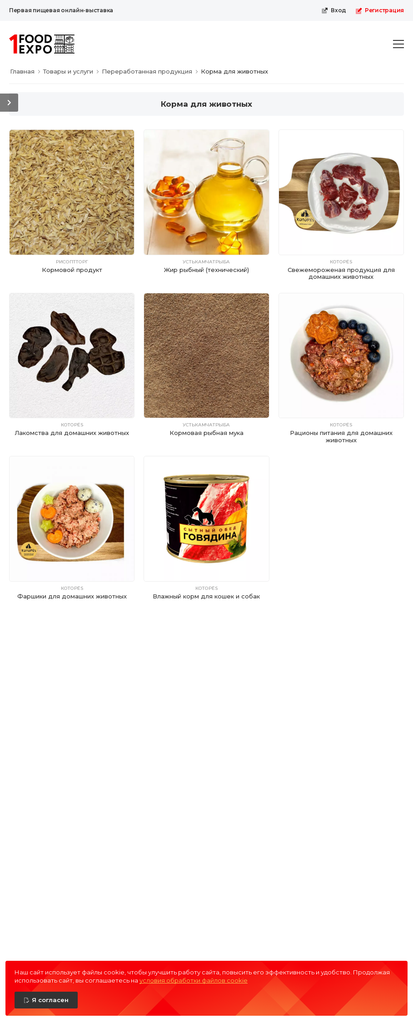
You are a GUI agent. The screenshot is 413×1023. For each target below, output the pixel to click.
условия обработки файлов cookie (193, 980)
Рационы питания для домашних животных (341, 436)
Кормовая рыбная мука (206, 432)
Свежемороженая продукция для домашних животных (341, 273)
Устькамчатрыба (206, 262)
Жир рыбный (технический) (206, 269)
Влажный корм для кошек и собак (206, 596)
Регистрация (379, 10)
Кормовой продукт (72, 269)
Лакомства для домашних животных (72, 432)
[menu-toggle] (398, 44)
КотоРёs (341, 262)
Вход (333, 10)
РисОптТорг (72, 262)
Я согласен (50, 999)
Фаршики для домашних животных (72, 596)
